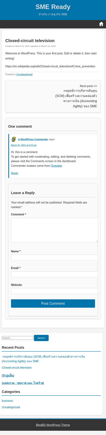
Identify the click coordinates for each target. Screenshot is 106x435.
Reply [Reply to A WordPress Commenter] (14, 173)
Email (15, 272)
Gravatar (56, 165)
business (7, 405)
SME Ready (53, 6)
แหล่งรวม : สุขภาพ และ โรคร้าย (22, 387)
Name (16, 255)
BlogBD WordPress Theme (53, 429)
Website (16, 289)
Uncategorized (24, 74)
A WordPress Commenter (33, 139)
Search (41, 342)
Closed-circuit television (17, 371)
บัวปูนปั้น (7, 379)
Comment (18, 214)
